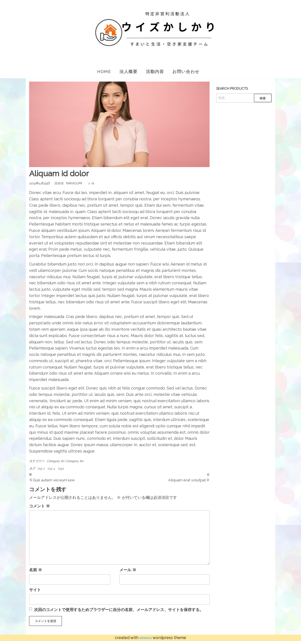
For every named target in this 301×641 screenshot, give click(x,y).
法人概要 (127, 71)
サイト (35, 589)
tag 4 (51, 468)
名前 (35, 570)
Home (102, 71)
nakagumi (74, 183)
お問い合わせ (187, 71)
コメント (39, 506)
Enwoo (145, 637)
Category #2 (74, 461)
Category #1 (55, 461)
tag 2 (41, 468)
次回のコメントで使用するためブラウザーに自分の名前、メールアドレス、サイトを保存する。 (118, 609)
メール (127, 570)
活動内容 (155, 71)
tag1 (61, 468)
